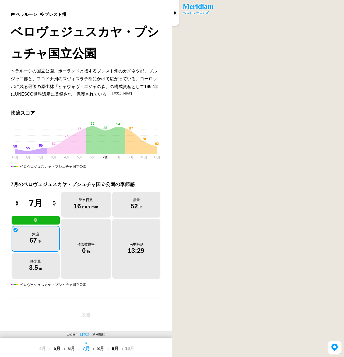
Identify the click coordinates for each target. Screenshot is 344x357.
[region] (258, 178)
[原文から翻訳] (122, 93)
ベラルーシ (24, 14)
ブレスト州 (53, 14)
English (72, 334)
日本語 (85, 334)
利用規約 (98, 334)
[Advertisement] (86, 315)
